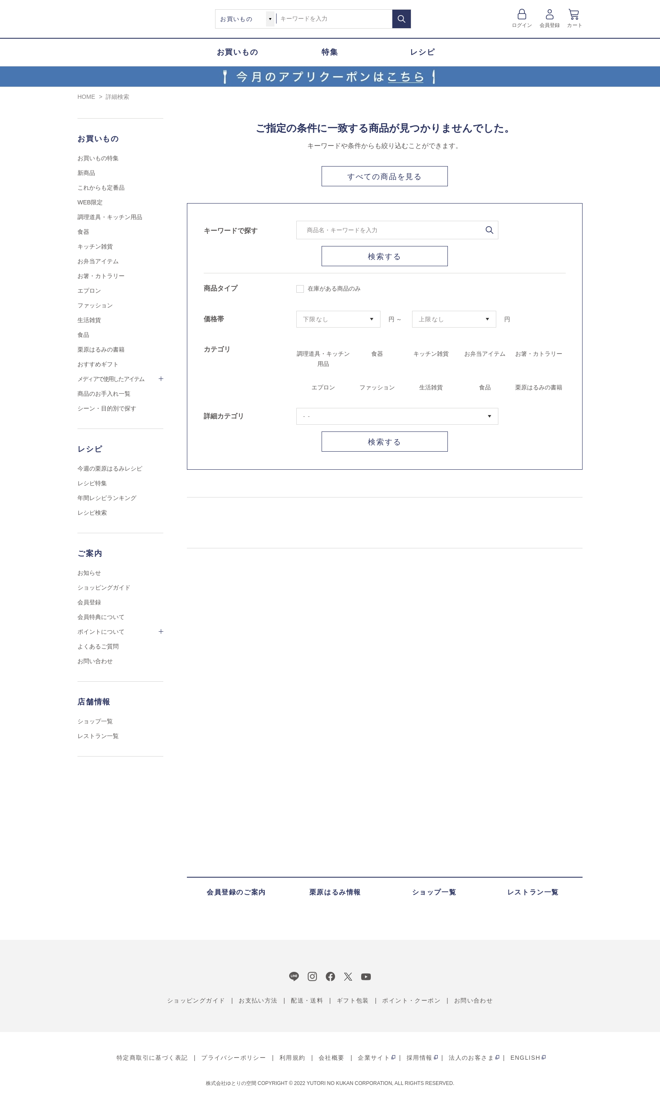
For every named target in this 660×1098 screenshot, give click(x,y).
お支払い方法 (258, 1000)
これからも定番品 (101, 187)
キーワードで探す (231, 230)
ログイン (522, 25)
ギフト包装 (353, 1000)
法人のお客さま (471, 1057)
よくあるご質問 (98, 646)
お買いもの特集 (98, 158)
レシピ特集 (92, 483)
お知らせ (89, 572)
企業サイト (374, 1057)
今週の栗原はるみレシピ (109, 468)
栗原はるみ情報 (335, 892)
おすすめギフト (98, 364)
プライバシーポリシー (233, 1057)
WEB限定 (90, 202)
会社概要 (332, 1057)
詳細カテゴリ (224, 416)
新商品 (86, 172)
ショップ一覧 (95, 721)
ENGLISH (525, 1057)
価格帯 (214, 319)
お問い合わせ (95, 661)
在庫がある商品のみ (328, 289)
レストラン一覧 (98, 736)
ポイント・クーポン (411, 1000)
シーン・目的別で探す (106, 408)
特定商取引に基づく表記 (152, 1057)
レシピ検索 (92, 512)
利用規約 (292, 1057)
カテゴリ (217, 349)
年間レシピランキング (106, 498)
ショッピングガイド (103, 587)
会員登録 (550, 25)
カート (575, 25)
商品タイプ (220, 288)
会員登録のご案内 (236, 892)
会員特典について (101, 617)
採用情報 (420, 1057)
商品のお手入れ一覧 (103, 393)
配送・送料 (307, 1000)
